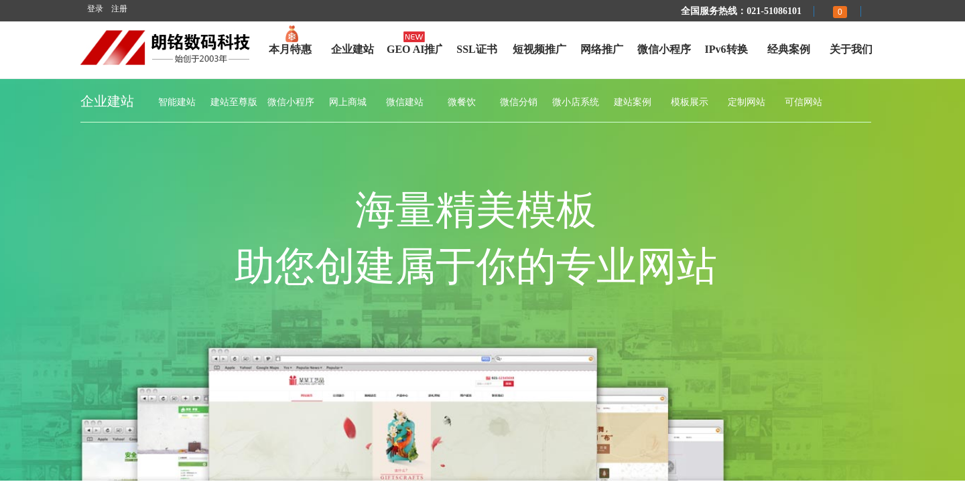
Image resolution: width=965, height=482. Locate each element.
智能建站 (177, 102)
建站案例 (632, 102)
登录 (95, 8)
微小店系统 (575, 102)
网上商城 (348, 102)
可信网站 (803, 102)
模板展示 (689, 102)
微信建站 (405, 102)
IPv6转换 (726, 49)
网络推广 (601, 49)
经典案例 (788, 49)
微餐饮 (462, 102)
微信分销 (518, 102)
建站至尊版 (233, 102)
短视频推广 (539, 49)
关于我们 (851, 49)
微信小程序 (664, 49)
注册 (119, 8)
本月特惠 (290, 49)
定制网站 (746, 102)
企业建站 (352, 49)
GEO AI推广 (414, 49)
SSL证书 (476, 49)
